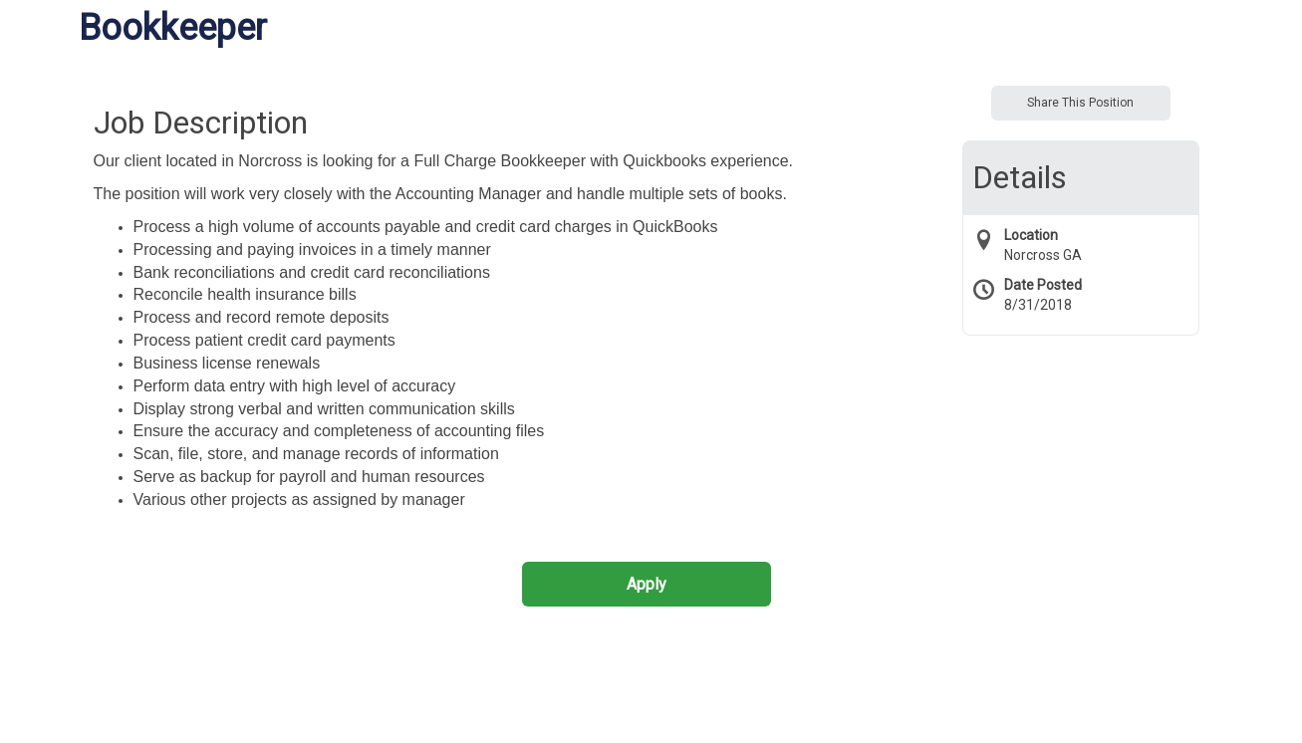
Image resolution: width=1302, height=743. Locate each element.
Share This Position (1080, 103)
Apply (646, 584)
